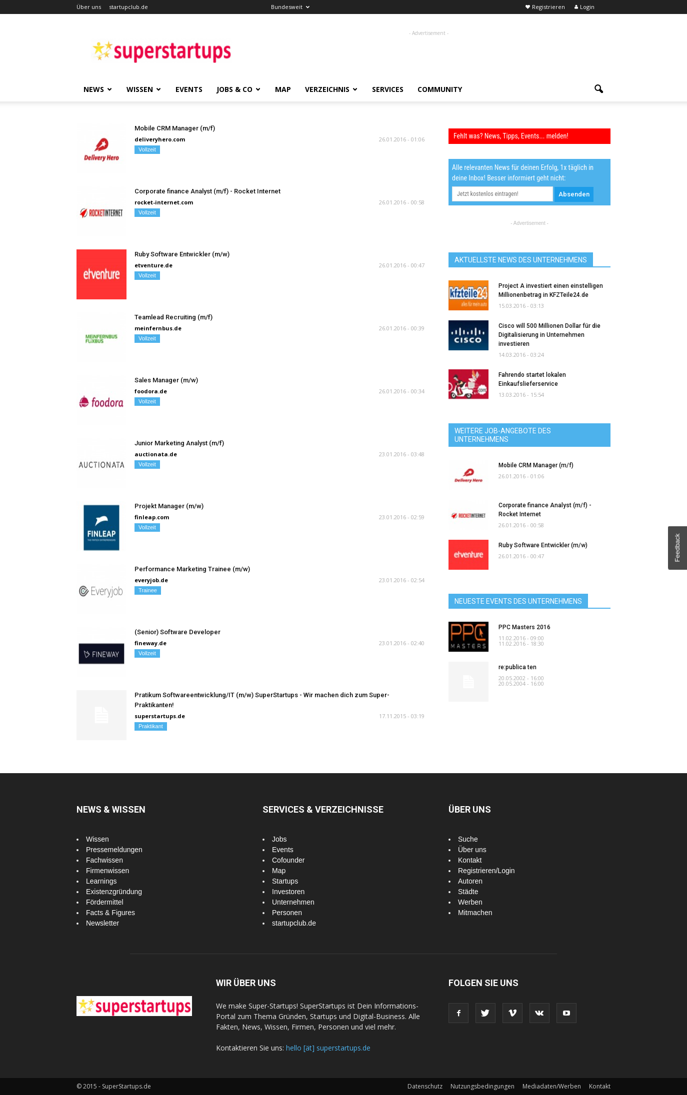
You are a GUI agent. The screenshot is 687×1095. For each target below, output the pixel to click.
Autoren (470, 881)
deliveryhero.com (159, 139)
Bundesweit (290, 6)
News (98, 89)
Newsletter (102, 923)
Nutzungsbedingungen (482, 1086)
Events (189, 89)
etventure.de (153, 265)
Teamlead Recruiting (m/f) (173, 317)
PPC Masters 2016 (524, 627)
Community (440, 89)
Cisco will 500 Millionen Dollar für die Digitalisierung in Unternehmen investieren (549, 334)
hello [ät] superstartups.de (328, 1048)
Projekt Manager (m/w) (169, 506)
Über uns (88, 6)
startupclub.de (128, 6)
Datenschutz (425, 1086)
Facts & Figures (110, 913)
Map (283, 89)
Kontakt (470, 860)
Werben (470, 902)
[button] (598, 89)
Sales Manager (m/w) (166, 380)
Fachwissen (104, 860)
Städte (468, 892)
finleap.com (151, 517)
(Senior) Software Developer (177, 632)
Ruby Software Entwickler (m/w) (182, 254)
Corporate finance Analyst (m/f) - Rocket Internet (207, 191)
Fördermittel (105, 902)
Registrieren (548, 6)
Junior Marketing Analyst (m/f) (179, 443)
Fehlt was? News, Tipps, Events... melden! (511, 136)
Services (388, 89)
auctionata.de (155, 454)
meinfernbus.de (158, 328)
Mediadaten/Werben (551, 1086)
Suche (468, 839)
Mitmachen (475, 913)
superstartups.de (159, 716)
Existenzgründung (114, 892)
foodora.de (150, 391)
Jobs (279, 839)
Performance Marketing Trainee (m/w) (192, 569)
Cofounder (288, 860)
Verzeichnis (331, 89)
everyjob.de (151, 580)
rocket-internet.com (163, 202)
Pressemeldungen (114, 850)
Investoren (288, 892)
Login (587, 6)
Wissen (143, 89)
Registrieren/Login (486, 871)
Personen (287, 913)
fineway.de (150, 643)
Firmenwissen (107, 871)
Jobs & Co (238, 89)
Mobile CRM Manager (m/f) (174, 128)
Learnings (101, 881)
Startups (285, 881)
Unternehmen (293, 902)
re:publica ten (517, 667)
